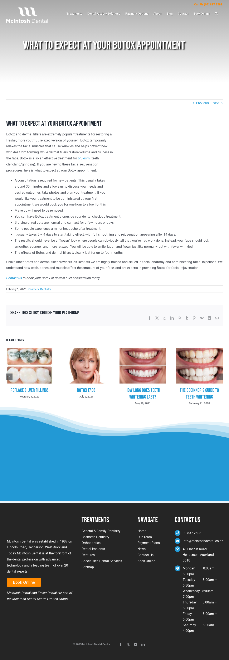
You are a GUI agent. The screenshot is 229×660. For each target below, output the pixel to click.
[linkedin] (143, 644)
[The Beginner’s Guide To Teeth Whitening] (199, 350)
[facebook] (120, 644)
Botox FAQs (86, 390)
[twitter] (128, 644)
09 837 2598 (192, 533)
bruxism (84, 158)
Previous (202, 103)
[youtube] (135, 644)
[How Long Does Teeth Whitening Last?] (143, 350)
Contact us (14, 278)
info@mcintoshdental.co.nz (203, 541)
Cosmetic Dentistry (39, 289)
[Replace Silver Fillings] (29, 350)
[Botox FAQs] (86, 350)
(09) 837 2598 (213, 4)
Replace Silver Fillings (29, 390)
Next (216, 103)
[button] (216, 13)
